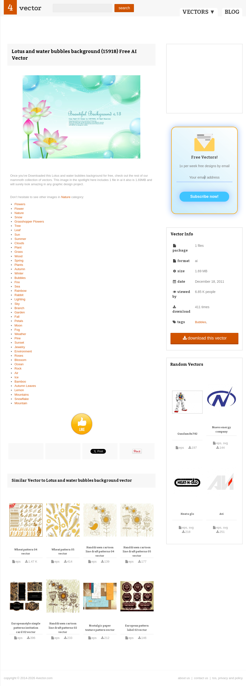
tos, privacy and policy (227, 678)
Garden (19, 312)
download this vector (204, 338)
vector (30, 8)
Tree (17, 226)
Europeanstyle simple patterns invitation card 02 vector (25, 627)
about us (184, 678)
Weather (20, 334)
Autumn (19, 269)
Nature (66, 197)
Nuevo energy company (221, 429)
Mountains (21, 394)
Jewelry (19, 347)
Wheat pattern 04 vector (25, 551)
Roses (18, 355)
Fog (17, 329)
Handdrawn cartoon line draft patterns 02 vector (63, 627)
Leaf (17, 230)
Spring (19, 260)
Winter (19, 273)
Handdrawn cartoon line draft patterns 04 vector (100, 551)
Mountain (20, 403)
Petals (18, 321)
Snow (18, 217)
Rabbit (19, 295)
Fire (17, 282)
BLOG (232, 12)
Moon (18, 325)
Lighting (19, 299)
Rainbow (20, 290)
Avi (221, 514)
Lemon (19, 390)
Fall (16, 316)
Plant (18, 247)
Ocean (19, 364)
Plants (18, 265)
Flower (19, 208)
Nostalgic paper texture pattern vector (100, 628)
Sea (17, 286)
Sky (17, 304)
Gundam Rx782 (187, 433)
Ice (16, 377)
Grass (18, 251)
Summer (20, 239)
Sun (17, 234)
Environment (23, 351)
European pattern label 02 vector (137, 628)
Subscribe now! (204, 197)
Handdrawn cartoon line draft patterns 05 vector (137, 551)
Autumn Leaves (25, 386)
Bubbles (20, 278)
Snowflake (21, 399)
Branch (19, 308)
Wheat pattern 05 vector (63, 551)
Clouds (19, 243)
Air (16, 373)
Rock (18, 368)
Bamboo (20, 381)
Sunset (19, 342)
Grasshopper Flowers (29, 221)
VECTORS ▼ (198, 12)
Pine (17, 338)
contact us (201, 678)
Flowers (19, 204)
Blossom (20, 360)
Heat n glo (187, 514)
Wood (18, 256)
